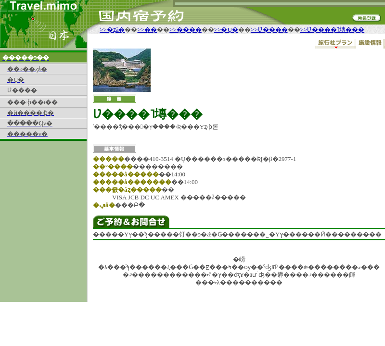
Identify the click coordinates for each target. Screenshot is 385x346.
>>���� (185, 29)
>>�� (147, 29)
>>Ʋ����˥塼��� (332, 29)
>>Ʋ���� (269, 29)
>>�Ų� (226, 29)
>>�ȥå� (112, 29)
